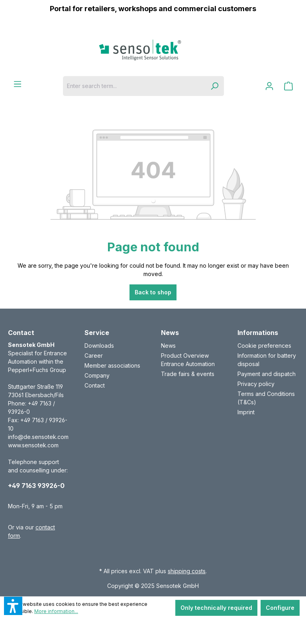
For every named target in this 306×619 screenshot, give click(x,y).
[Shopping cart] (288, 86)
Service (96, 333)
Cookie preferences (264, 345)
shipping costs (187, 571)
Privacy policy (256, 383)
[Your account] (269, 86)
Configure (280, 607)
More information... (56, 611)
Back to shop (153, 292)
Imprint (246, 412)
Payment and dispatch (266, 373)
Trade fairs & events (187, 373)
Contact (94, 385)
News (168, 345)
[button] (13, 606)
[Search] (214, 86)
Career (93, 355)
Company (97, 375)
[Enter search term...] (134, 86)
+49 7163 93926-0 (36, 486)
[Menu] (17, 84)
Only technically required (216, 607)
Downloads (99, 345)
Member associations (112, 365)
